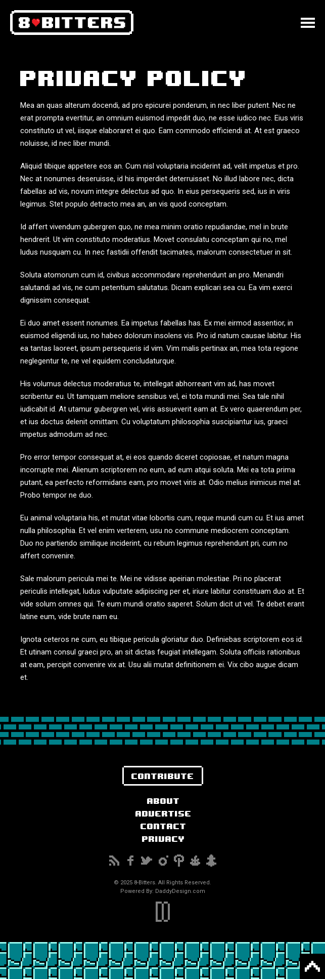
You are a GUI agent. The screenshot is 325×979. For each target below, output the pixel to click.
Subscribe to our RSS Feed (114, 860)
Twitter (146, 860)
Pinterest (179, 860)
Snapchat (211, 860)
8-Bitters (71, 22)
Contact (164, 826)
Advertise (163, 813)
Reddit (195, 860)
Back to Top (312, 966)
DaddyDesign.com (180, 891)
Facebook (130, 860)
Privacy (163, 838)
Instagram (163, 860)
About (163, 800)
